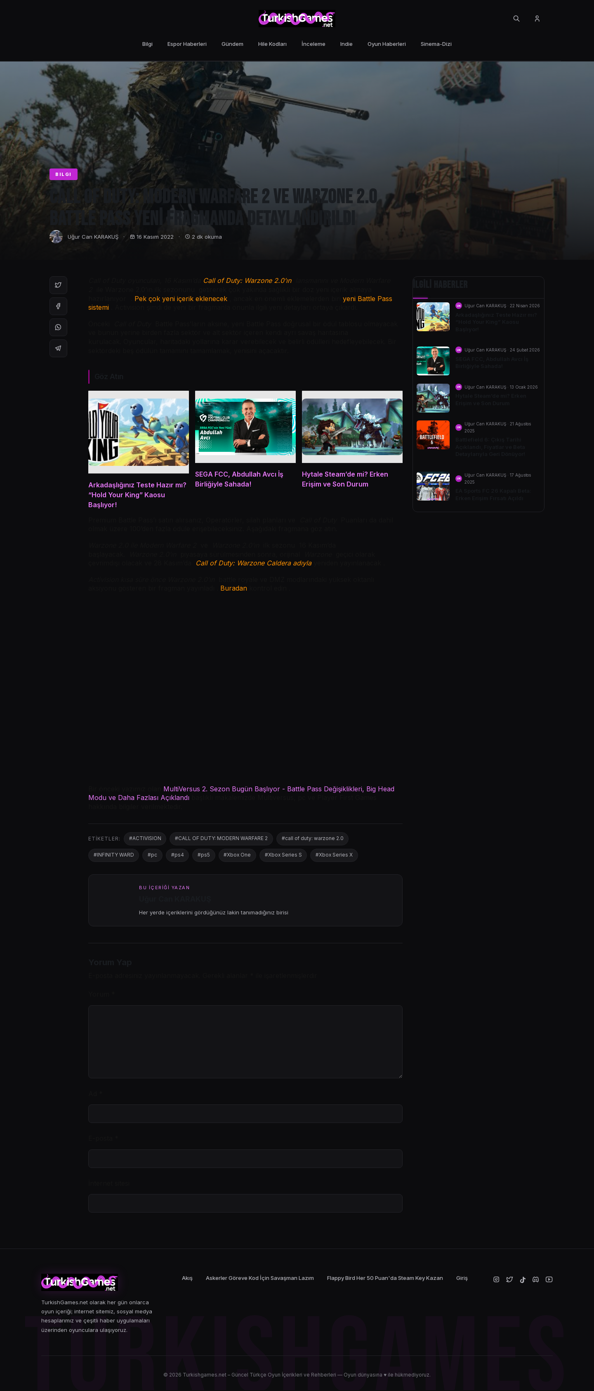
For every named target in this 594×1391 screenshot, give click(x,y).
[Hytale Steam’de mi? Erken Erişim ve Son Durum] (352, 450)
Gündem (232, 43)
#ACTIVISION (145, 839)
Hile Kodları (272, 43)
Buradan (233, 589)
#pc (153, 856)
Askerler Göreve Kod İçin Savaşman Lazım (260, 1278)
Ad (95, 1094)
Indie (346, 43)
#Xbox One (238, 856)
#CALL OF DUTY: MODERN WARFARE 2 (221, 839)
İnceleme (313, 43)
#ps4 (178, 856)
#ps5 (204, 856)
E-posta (103, 1139)
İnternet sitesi (109, 1184)
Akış (187, 1278)
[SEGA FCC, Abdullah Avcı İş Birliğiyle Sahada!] (245, 450)
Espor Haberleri (187, 43)
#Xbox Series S (285, 856)
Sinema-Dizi (436, 43)
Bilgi (147, 43)
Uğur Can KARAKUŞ (93, 236)
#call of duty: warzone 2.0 (313, 839)
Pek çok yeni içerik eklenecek (180, 298)
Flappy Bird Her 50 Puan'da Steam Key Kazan (385, 1278)
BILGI (63, 174)
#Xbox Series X (337, 856)
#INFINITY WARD (114, 856)
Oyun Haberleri (387, 43)
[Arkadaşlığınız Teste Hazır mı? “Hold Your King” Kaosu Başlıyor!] (138, 450)
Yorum (101, 995)
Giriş (462, 1278)
